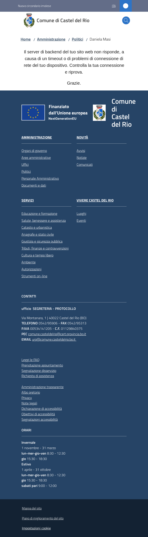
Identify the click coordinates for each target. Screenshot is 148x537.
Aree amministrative (36, 157)
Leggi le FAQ (30, 359)
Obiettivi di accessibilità (38, 414)
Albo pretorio (30, 392)
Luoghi (81, 213)
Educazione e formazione (39, 213)
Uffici (25, 164)
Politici (77, 39)
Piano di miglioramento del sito (43, 518)
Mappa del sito (32, 508)
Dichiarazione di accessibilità (41, 408)
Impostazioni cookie (36, 528)
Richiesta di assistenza (37, 375)
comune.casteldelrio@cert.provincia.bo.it (57, 334)
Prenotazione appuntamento (42, 365)
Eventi (81, 220)
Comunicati (85, 164)
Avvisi (81, 150)
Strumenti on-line (34, 276)
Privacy (26, 397)
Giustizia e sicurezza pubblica (41, 241)
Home (26, 39)
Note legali (29, 403)
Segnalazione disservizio (38, 370)
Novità (82, 137)
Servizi (27, 200)
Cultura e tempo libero (37, 255)
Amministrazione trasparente (42, 386)
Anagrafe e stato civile (37, 234)
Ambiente (28, 262)
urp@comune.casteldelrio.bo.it (54, 339)
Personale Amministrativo (40, 178)
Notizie (82, 157)
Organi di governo (34, 150)
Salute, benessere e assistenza (43, 220)
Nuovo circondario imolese (34, 5)
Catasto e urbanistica (36, 227)
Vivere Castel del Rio (95, 200)
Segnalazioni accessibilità (39, 419)
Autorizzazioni (31, 269)
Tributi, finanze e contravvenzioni (45, 248)
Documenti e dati (33, 185)
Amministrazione (51, 39)
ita (114, 5)
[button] (126, 20)
